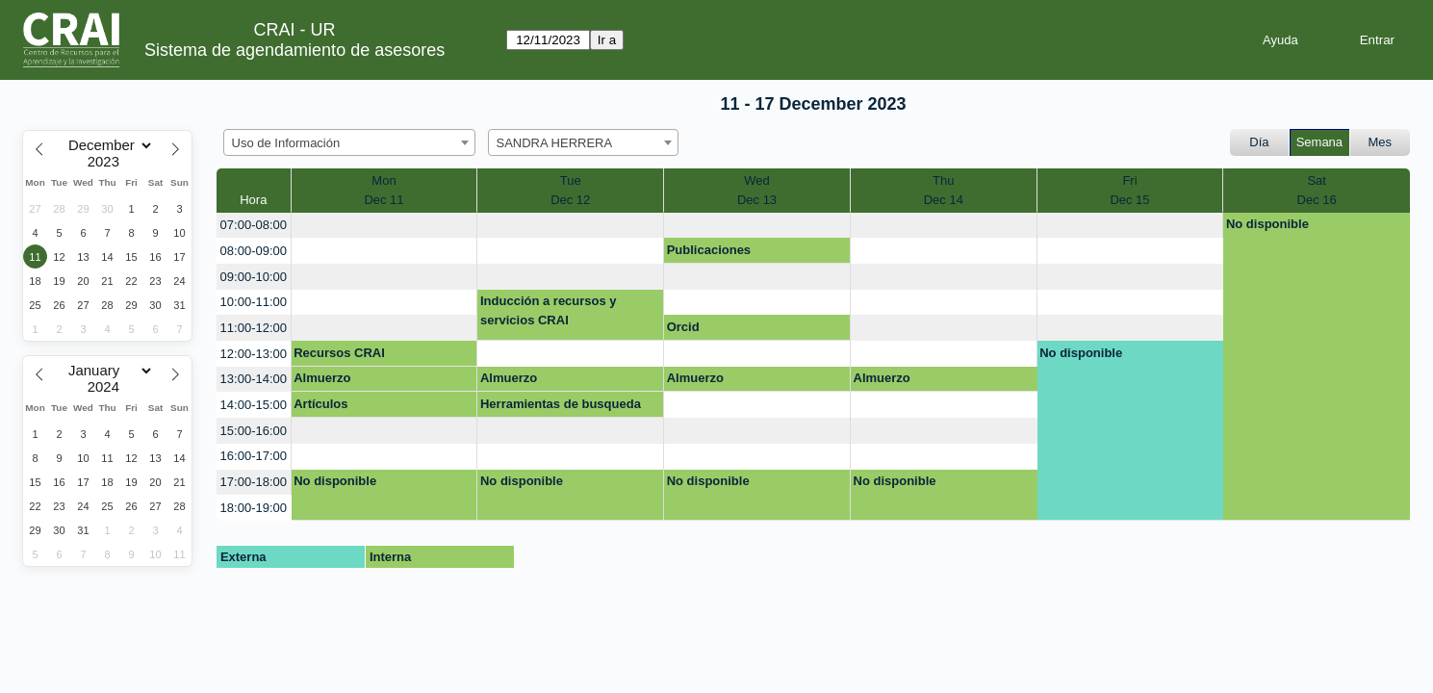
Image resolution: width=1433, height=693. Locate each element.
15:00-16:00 (253, 431)
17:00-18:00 (253, 482)
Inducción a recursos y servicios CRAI (548, 310)
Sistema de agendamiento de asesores (294, 50)
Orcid (683, 327)
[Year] (108, 161)
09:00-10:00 (253, 277)
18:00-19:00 (253, 507)
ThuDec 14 (943, 190)
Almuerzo (322, 378)
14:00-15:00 (253, 405)
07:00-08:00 (253, 225)
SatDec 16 (1317, 190)
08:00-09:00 (253, 251)
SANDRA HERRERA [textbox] (555, 143)
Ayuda (1280, 40)
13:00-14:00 (253, 379)
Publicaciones (709, 250)
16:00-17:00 (253, 456)
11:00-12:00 (253, 328)
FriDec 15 (1129, 190)
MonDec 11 (383, 190)
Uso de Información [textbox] (286, 143)
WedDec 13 (757, 190)
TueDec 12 (570, 190)
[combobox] (349, 142)
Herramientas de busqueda (560, 404)
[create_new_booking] (384, 226)
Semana (1319, 142)
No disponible (1267, 224)
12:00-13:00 (253, 353)
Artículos (320, 404)
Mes (1381, 142)
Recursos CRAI (339, 353)
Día (1258, 142)
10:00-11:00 (253, 302)
